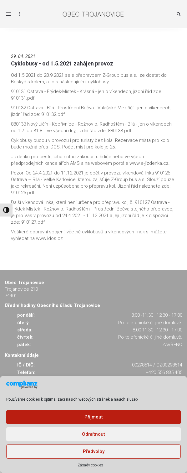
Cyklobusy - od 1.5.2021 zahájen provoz (62, 63)
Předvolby (93, 451)
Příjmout (93, 417)
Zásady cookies (90, 465)
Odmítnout (93, 434)
